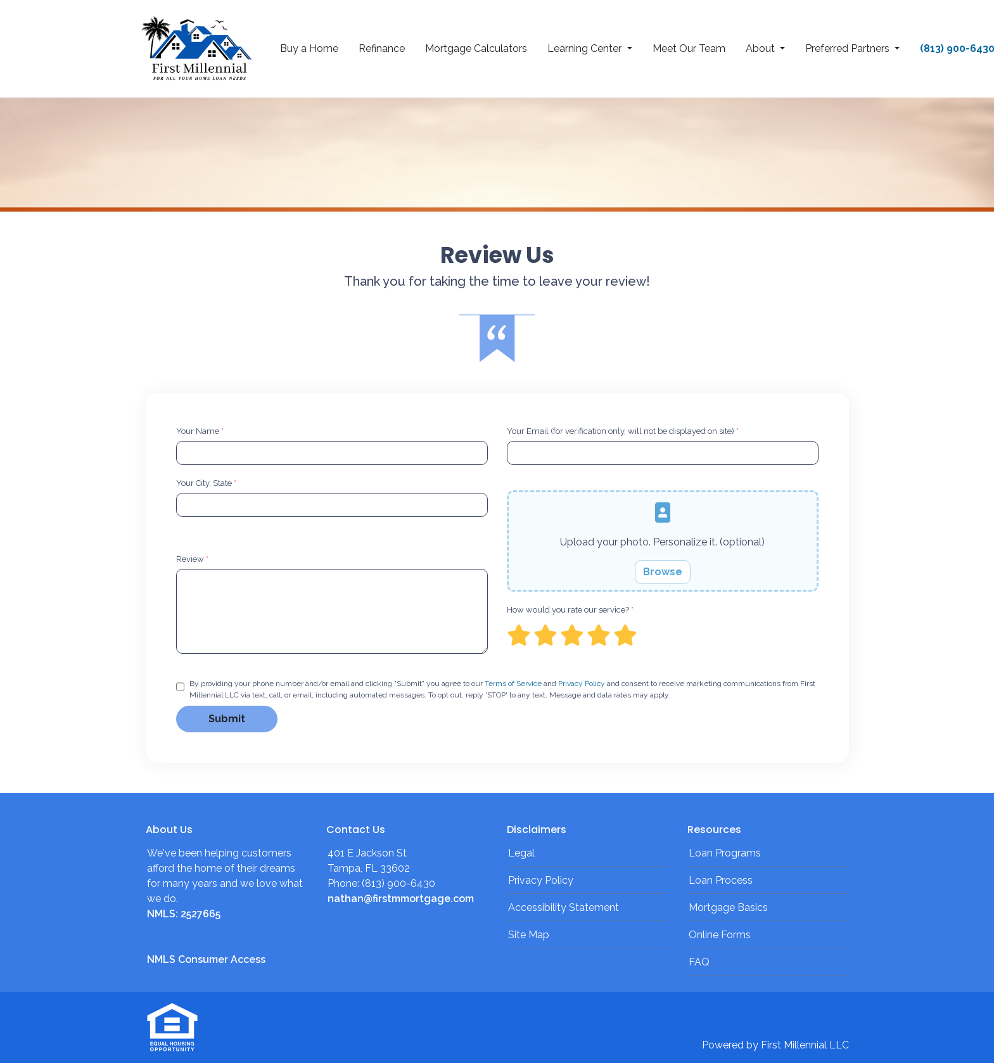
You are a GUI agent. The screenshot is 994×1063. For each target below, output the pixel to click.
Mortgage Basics (728, 907)
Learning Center (585, 48)
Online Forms (720, 935)
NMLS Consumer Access (206, 959)
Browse (662, 572)
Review (192, 559)
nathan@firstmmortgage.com (401, 899)
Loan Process (721, 880)
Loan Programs (725, 853)
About (761, 48)
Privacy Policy (581, 683)
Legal (521, 853)
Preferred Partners (848, 48)
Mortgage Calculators (476, 48)
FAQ (699, 962)
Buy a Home (309, 48)
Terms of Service (513, 683)
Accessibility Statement (563, 907)
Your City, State (206, 483)
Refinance (382, 48)
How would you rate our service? (570, 609)
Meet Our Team (689, 48)
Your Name (200, 431)
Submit (226, 719)
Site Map (528, 935)
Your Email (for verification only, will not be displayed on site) (623, 431)
